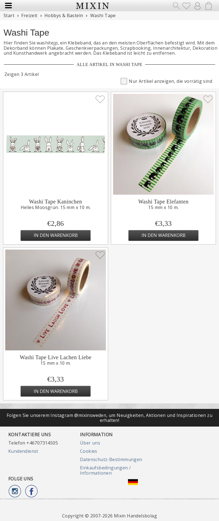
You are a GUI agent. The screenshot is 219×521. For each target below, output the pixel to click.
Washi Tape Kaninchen (55, 202)
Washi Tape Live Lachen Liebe (56, 357)
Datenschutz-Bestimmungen (111, 459)
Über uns (90, 443)
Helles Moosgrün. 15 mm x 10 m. (56, 207)
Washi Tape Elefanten (163, 202)
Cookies (88, 451)
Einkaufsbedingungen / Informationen (105, 470)
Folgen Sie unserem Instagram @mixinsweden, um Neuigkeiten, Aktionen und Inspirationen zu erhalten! (109, 417)
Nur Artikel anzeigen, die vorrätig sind (166, 81)
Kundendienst (23, 451)
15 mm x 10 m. (163, 207)
